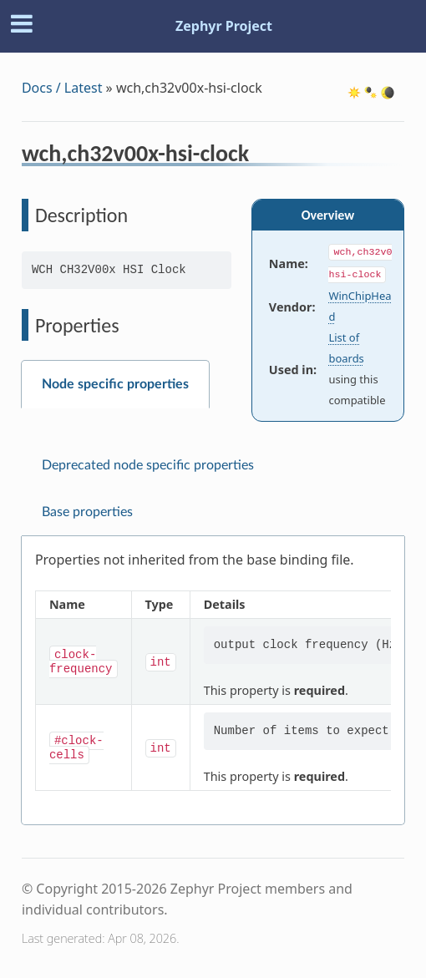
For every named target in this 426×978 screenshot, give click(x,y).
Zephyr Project (223, 26)
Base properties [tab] (87, 512)
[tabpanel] (213, 680)
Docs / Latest (62, 88)
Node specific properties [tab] (115, 384)
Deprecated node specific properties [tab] (148, 465)
